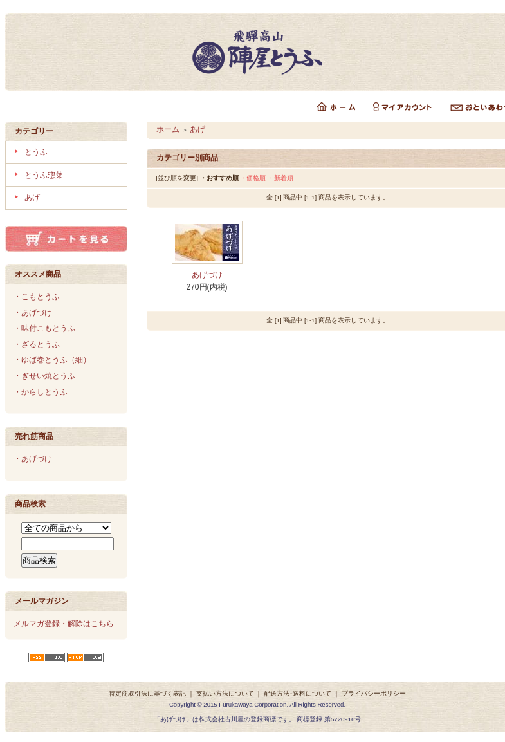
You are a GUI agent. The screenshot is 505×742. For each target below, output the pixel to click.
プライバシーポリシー (374, 693)
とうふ (36, 151)
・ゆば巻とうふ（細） (52, 359)
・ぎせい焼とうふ (44, 375)
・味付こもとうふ (44, 328)
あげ (32, 197)
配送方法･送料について (297, 693)
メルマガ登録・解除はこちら (64, 623)
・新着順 (280, 177)
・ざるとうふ (37, 344)
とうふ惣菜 (43, 175)
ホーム (167, 129)
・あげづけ (33, 312)
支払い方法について (225, 693)
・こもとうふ (37, 296)
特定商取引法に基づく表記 (147, 693)
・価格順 (253, 177)
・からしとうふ (41, 391)
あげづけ (207, 274)
